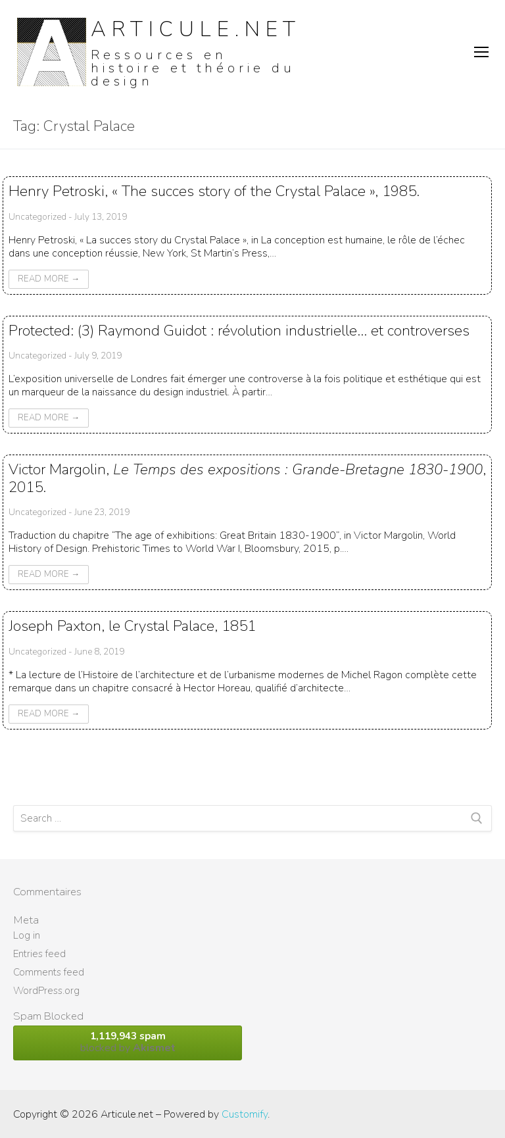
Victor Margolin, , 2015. (247, 478)
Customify (245, 1114)
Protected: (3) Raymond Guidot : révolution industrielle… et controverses (239, 330)
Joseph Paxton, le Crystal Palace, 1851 (132, 626)
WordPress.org (46, 990)
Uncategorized (37, 216)
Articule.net (196, 29)
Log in (26, 935)
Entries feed (39, 953)
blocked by (127, 1042)
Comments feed (48, 972)
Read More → (49, 279)
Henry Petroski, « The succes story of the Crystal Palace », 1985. (214, 191)
